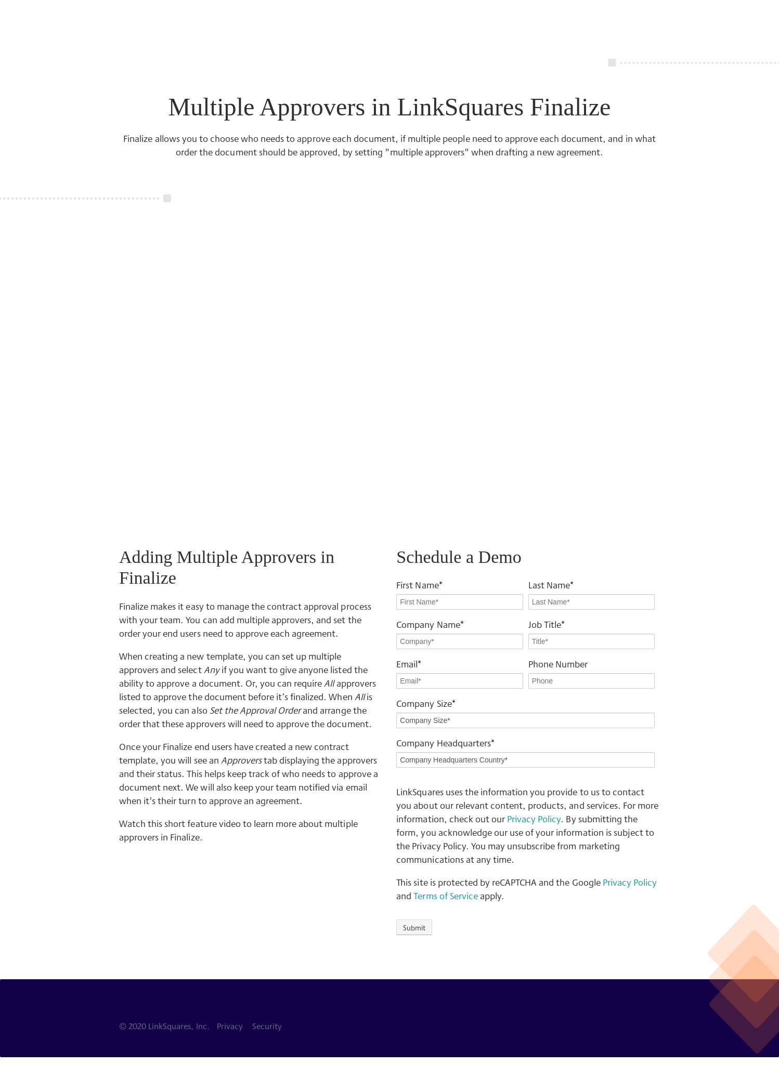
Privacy (230, 1025)
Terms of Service (445, 895)
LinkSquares (137, 21)
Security (267, 1025)
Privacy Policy (534, 818)
